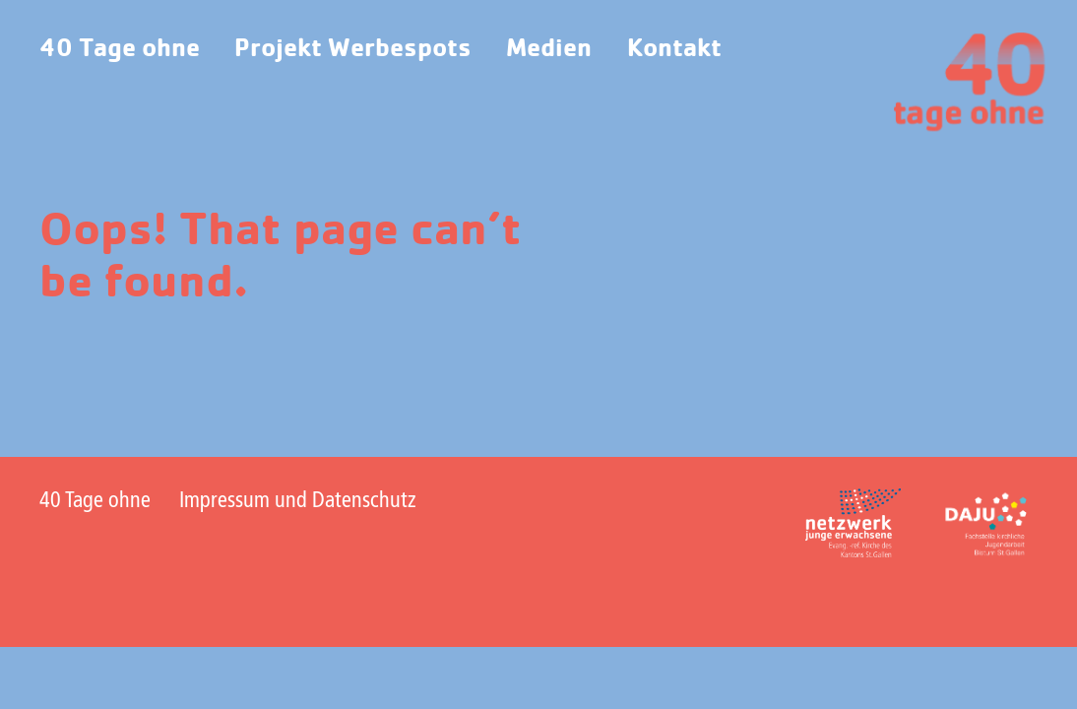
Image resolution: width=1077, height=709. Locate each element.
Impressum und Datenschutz (297, 501)
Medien (549, 48)
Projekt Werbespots (353, 48)
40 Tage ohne (119, 48)
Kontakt (674, 48)
